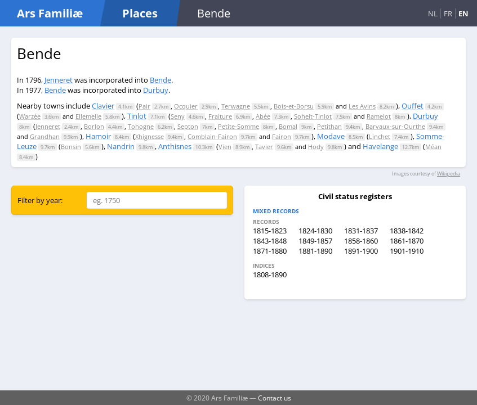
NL (433, 13)
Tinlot (136, 116)
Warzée (30, 116)
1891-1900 (361, 251)
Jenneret (58, 80)
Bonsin (71, 146)
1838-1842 (406, 231)
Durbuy (155, 90)
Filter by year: (40, 200)
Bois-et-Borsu (294, 106)
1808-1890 (270, 274)
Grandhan (45, 136)
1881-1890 (315, 251)
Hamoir (98, 136)
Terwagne (235, 106)
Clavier (103, 106)
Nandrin (121, 146)
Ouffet (412, 106)
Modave (331, 136)
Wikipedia (448, 173)
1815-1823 (270, 231)
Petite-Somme (238, 126)
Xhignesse (149, 136)
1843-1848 (270, 241)
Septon (187, 126)
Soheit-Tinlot (313, 116)
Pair (144, 106)
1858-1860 (361, 241)
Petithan (329, 126)
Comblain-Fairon (212, 136)
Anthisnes (174, 146)
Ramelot (379, 116)
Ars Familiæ (50, 13)
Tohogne (141, 126)
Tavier (264, 146)
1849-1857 (315, 241)
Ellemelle (88, 116)
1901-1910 (406, 251)
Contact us (274, 397)
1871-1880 (270, 251)
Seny (178, 116)
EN (463, 13)
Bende (160, 80)
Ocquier (186, 106)
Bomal (288, 126)
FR (448, 13)
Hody (316, 146)
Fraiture (220, 116)
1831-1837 (361, 231)
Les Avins (362, 106)
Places (140, 13)
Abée (263, 116)
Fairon (281, 136)
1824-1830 (315, 231)
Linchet (379, 136)
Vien (225, 146)
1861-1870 (406, 241)
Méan (433, 146)
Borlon (94, 126)
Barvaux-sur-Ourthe (395, 126)
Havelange (380, 146)
